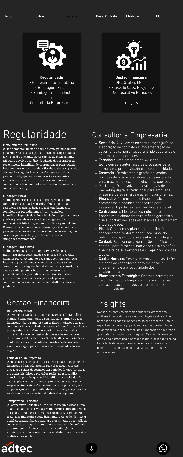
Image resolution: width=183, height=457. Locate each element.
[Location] (91, 448)
